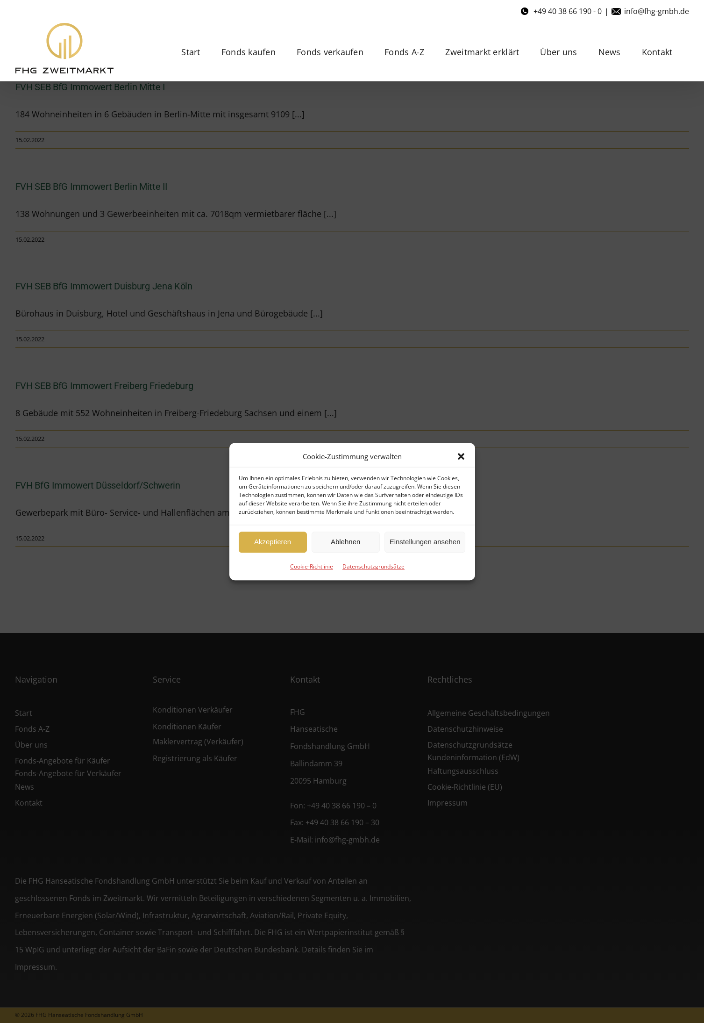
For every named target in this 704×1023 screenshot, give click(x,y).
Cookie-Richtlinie (311, 566)
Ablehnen (345, 542)
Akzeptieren (272, 542)
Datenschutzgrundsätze (373, 566)
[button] (461, 456)
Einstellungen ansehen (425, 542)
